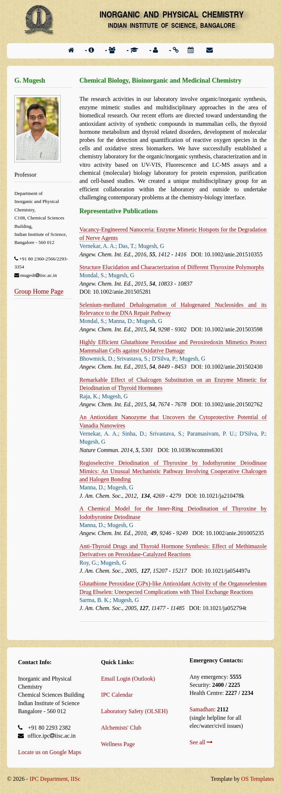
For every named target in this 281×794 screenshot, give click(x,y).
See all (201, 742)
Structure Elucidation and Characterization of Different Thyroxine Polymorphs (171, 267)
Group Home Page (38, 291)
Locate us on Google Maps (49, 752)
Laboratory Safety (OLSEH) (134, 711)
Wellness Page (118, 744)
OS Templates (257, 779)
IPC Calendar (117, 695)
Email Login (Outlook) (128, 679)
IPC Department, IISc (55, 779)
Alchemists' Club (121, 728)
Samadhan (202, 709)
